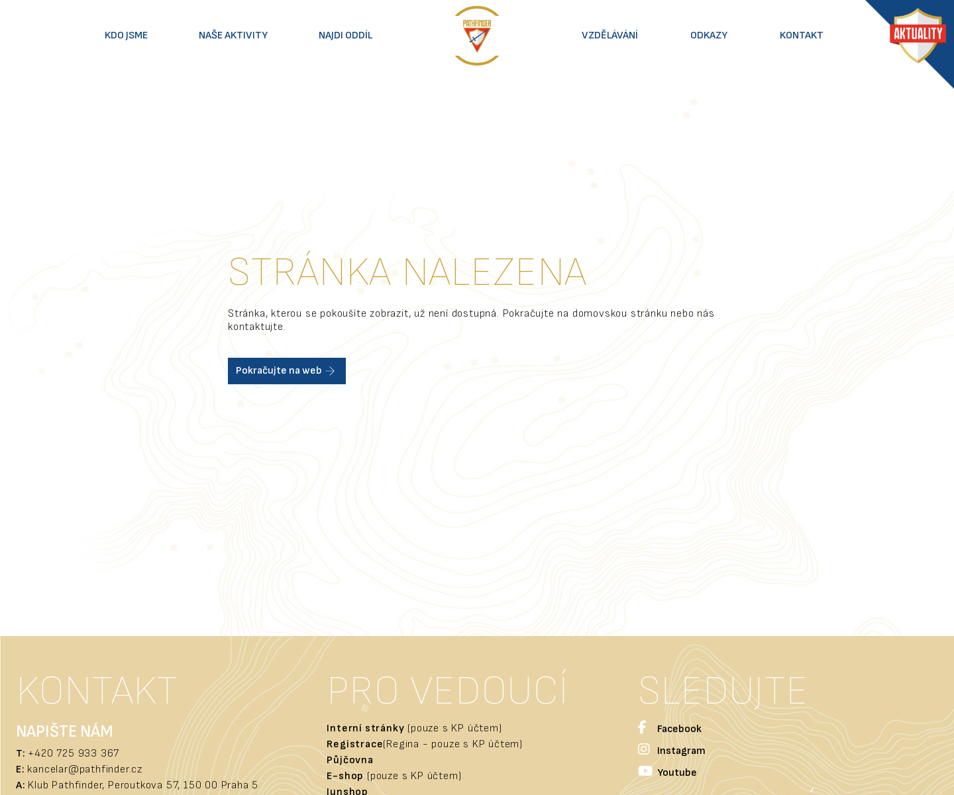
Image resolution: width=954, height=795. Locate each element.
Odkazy (708, 35)
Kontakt (801, 35)
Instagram (672, 751)
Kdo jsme (126, 35)
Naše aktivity (233, 35)
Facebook (670, 729)
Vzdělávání (610, 35)
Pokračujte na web (287, 371)
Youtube (667, 773)
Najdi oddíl (345, 35)
